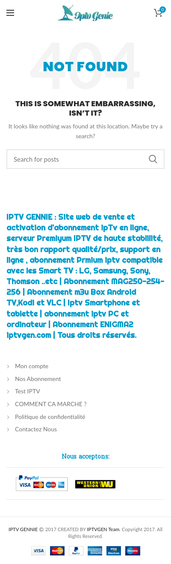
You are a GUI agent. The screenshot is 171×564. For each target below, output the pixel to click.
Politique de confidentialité (50, 416)
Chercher (153, 159)
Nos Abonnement (38, 378)
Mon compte (31, 365)
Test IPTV (27, 391)
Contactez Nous (36, 429)
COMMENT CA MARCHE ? (51, 403)
